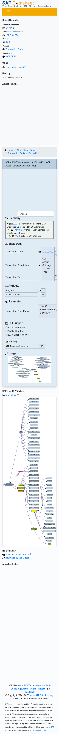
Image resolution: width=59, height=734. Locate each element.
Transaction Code (14, 49)
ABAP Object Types (26, 150)
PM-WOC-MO (12, 35)
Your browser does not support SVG (29, 369)
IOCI (8, 42)
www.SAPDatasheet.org (41, 695)
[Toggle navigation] (8, 11)
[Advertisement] (29, 115)
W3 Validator (35, 730)
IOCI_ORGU (11, 56)
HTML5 (45, 730)
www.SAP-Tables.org (28, 685)
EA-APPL (10, 28)
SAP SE (44, 724)
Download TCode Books (18, 554)
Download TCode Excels (18, 558)
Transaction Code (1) (16, 67)
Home (9, 150)
